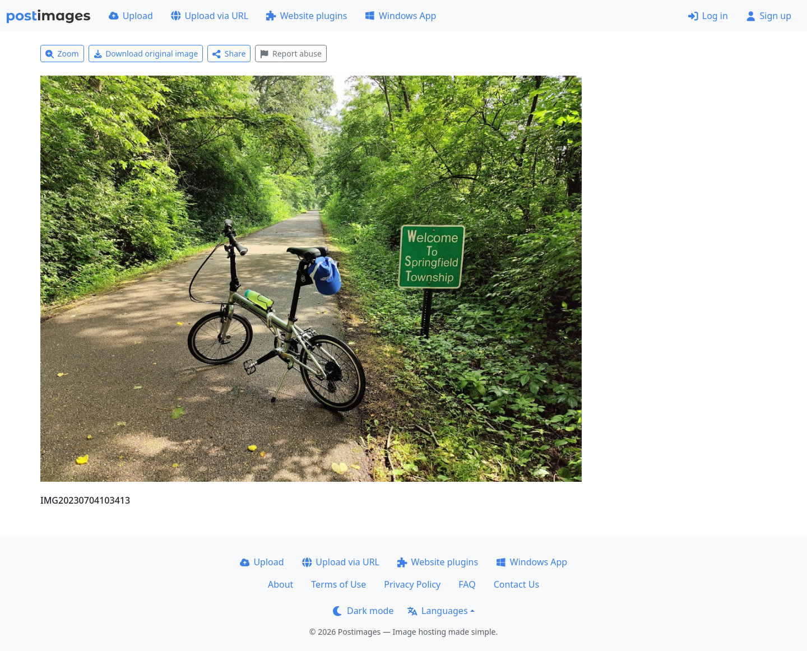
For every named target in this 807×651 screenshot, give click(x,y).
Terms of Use (338, 584)
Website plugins (306, 16)
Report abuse (290, 53)
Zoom (62, 53)
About (280, 584)
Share (228, 53)
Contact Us (516, 584)
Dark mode (363, 610)
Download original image (146, 53)
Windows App (400, 16)
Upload (131, 16)
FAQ (466, 584)
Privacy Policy (412, 584)
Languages (437, 610)
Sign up (768, 16)
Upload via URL (209, 16)
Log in (708, 16)
